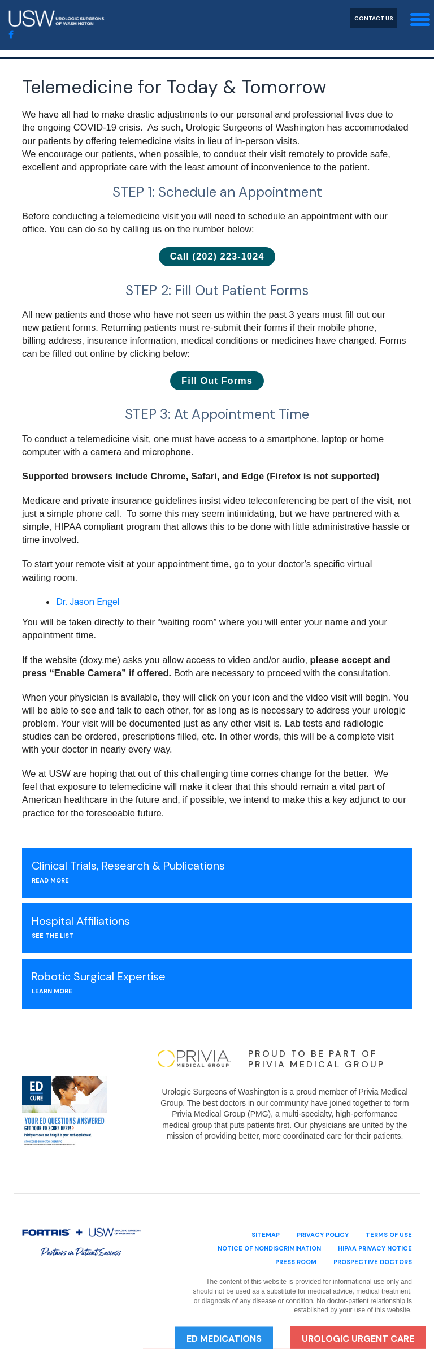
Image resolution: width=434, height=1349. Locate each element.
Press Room (295, 1262)
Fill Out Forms (217, 380)
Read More (50, 880)
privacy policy (323, 1235)
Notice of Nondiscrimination (269, 1248)
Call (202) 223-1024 (217, 256)
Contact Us (373, 18)
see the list (52, 936)
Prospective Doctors (372, 1262)
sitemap (265, 1235)
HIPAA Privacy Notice (375, 1248)
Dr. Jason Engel (87, 602)
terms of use (389, 1235)
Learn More (52, 991)
